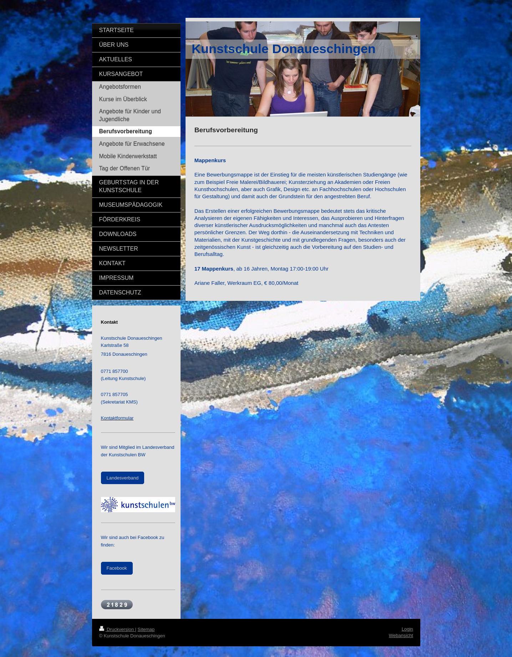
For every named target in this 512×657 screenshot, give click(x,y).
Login (407, 629)
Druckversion (117, 629)
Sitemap (146, 629)
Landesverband (123, 478)
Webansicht (401, 635)
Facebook (117, 568)
